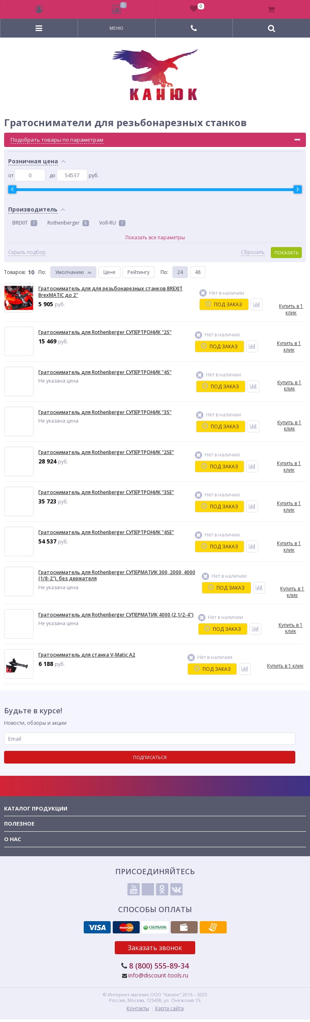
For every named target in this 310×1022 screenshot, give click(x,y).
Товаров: (15, 272)
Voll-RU (112, 222)
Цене (109, 272)
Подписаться (150, 757)
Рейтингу (138, 272)
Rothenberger (68, 222)
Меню (116, 28)
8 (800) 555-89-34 (159, 966)
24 (180, 272)
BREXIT (24, 222)
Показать (286, 252)
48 (198, 272)
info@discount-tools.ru (158, 975)
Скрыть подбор (27, 252)
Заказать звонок (155, 947)
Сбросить (253, 252)
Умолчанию (69, 272)
